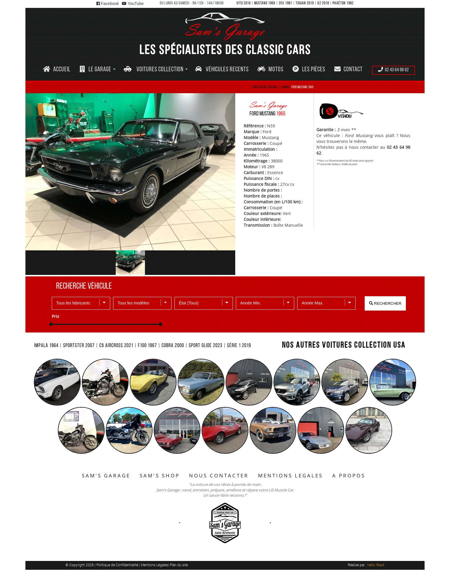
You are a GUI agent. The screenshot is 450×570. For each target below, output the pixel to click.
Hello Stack (376, 564)
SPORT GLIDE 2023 (205, 346)
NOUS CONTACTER (219, 475)
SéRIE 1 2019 (239, 346)
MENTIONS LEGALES (290, 475)
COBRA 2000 (173, 346)
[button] (97, 69)
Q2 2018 (323, 3)
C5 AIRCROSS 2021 (116, 346)
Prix (55, 316)
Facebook (107, 3)
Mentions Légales (154, 564)
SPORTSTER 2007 (79, 346)
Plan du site (179, 564)
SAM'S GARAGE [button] (106, 475)
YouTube (133, 3)
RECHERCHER (385, 303)
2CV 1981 (285, 3)
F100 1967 (147, 346)
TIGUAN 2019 (305, 3)
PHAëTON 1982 (343, 3)
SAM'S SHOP (160, 475)
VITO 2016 (243, 3)
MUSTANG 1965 (264, 3)
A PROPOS (348, 475)
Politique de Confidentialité (117, 564)
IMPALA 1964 (46, 346)
